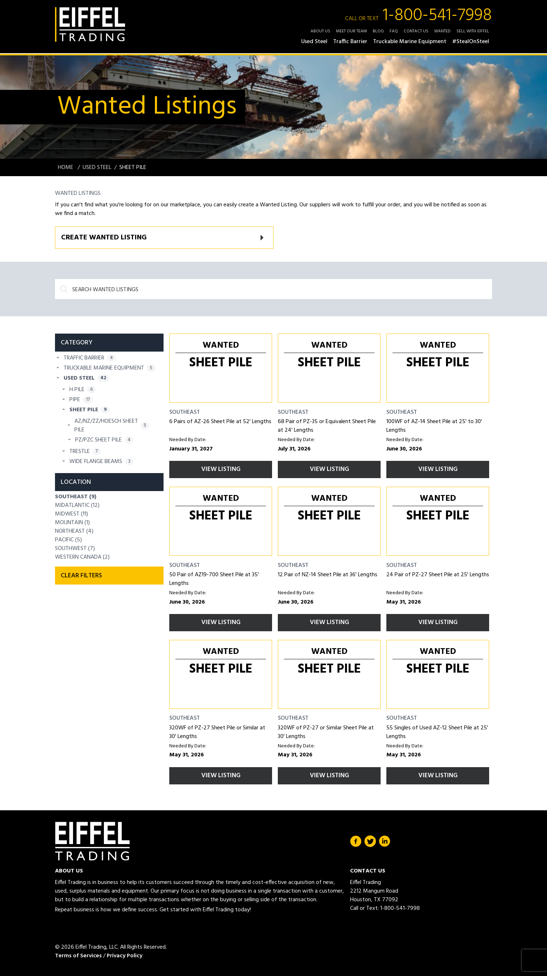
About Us (320, 31)
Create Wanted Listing (104, 237)
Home (66, 167)
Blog (378, 31)
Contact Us (416, 31)
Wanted (442, 31)
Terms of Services (78, 956)
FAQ (394, 31)
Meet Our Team (351, 31)
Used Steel (97, 167)
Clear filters (81, 576)
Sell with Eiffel (472, 31)
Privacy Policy (124, 956)
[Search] (273, 289)
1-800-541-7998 (418, 15)
